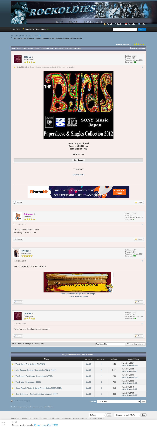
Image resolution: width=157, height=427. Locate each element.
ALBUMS (34, 36)
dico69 (27, 57)
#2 (142, 224)
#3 (142, 261)
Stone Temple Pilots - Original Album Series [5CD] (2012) (39, 388)
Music (28, 36)
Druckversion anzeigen (22, 401)
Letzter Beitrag (127, 365)
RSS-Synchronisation (96, 418)
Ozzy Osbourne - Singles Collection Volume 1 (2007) (37, 394)
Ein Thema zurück (21, 344)
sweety (25, 251)
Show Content (78, 160)
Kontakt (25, 418)
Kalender (132, 24)
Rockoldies (34, 418)
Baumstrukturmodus (137, 48)
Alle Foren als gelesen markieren (74, 418)
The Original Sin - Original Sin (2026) (30, 364)
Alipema (135, 365)
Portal (109, 24)
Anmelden (29, 29)
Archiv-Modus (55, 418)
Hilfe (143, 24)
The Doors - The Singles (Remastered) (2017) (34, 376)
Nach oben (44, 418)
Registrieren (41, 29)
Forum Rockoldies (17, 36)
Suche (119, 24)
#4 (142, 324)
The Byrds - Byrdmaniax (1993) (28, 382)
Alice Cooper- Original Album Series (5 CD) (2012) (36, 370)
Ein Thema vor (36, 344)
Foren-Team (15, 418)
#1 (142, 67)
